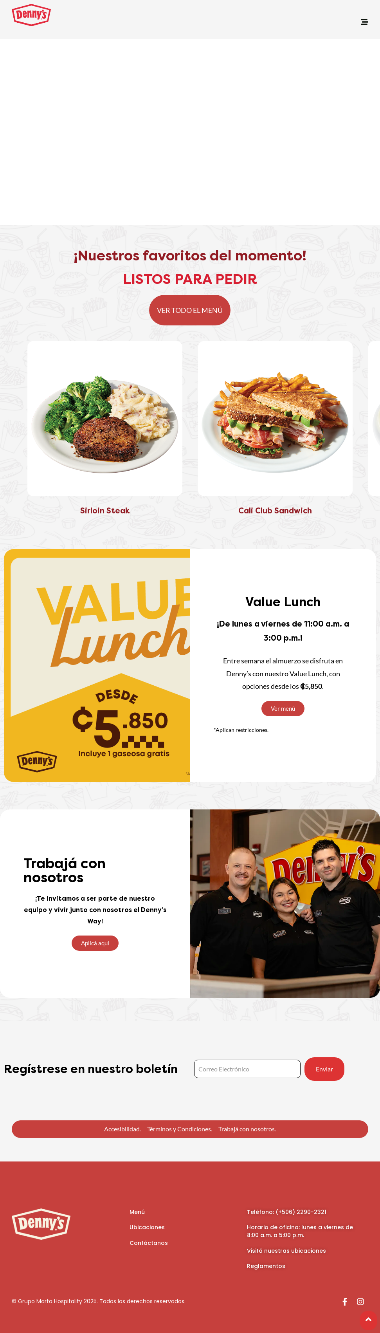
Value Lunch (283, 602)
